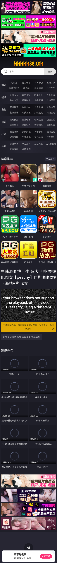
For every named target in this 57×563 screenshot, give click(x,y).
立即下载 (46, 556)
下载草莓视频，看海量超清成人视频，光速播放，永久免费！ (29, 327)
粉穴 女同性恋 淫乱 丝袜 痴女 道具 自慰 (21, 337)
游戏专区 (51, 82)
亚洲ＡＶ (14, 95)
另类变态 (51, 112)
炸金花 (26, 88)
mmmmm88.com (28, 64)
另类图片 (51, 124)
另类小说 (26, 136)
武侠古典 (51, 131)
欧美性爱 (51, 107)
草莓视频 (38, 144)
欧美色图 (38, 119)
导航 (4, 146)
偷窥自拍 (14, 119)
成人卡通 (38, 107)
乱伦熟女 (38, 112)
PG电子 (14, 82)
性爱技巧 (51, 136)
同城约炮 (14, 144)
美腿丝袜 (14, 124)
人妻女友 (38, 131)
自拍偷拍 (26, 95)
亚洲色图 (26, 119)
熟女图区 (38, 124)
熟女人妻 (14, 100)
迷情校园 (14, 136)
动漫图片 (51, 119)
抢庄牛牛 (51, 88)
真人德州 (26, 82)
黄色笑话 (38, 136)
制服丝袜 (14, 112)
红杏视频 (14, 149)
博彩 (4, 85)
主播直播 (38, 100)
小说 (4, 134)
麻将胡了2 (14, 88)
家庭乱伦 (26, 131)
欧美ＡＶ (38, 95)
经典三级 (26, 112)
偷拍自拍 (26, 107)
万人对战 (38, 82)
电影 (4, 109)
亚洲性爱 (14, 107)
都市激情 (14, 131)
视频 (4, 97)
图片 (4, 121)
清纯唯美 (26, 124)
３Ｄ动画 (51, 95)
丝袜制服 (26, 100)
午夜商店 (26, 144)
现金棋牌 (38, 88)
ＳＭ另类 (51, 100)
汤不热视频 (51, 144)
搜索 (50, 71)
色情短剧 (26, 149)
